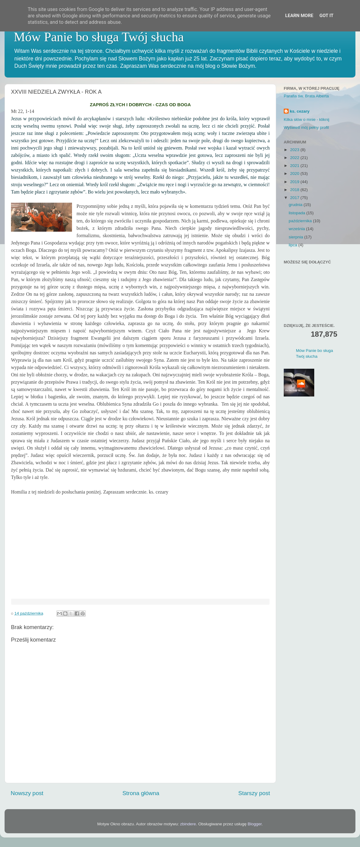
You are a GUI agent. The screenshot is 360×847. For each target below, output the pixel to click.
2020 (295, 173)
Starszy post (254, 793)
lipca (293, 245)
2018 (295, 189)
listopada (297, 213)
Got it (326, 15)
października (301, 221)
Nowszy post (27, 793)
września (297, 228)
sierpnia (296, 237)
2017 (295, 197)
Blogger (255, 824)
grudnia (296, 204)
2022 (295, 157)
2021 (295, 165)
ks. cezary (300, 111)
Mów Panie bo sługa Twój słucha (99, 37)
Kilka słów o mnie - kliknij (306, 119)
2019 (295, 181)
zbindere (188, 824)
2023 (295, 149)
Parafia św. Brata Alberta (306, 96)
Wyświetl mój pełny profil (306, 127)
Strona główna (140, 793)
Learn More (299, 15)
